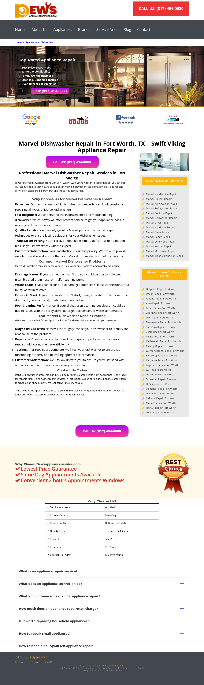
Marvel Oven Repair (157, 232)
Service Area (107, 29)
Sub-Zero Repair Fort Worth (162, 327)
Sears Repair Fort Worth (160, 331)
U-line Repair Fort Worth (160, 393)
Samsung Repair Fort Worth (162, 355)
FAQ (82, 665)
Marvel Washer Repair (159, 246)
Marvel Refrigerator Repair (161, 208)
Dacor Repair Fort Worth (160, 293)
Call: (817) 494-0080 (50, 90)
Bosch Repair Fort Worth (160, 308)
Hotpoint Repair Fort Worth (162, 289)
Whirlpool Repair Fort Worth (162, 312)
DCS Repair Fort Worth (159, 384)
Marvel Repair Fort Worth (161, 403)
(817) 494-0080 (169, 8)
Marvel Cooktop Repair (159, 213)
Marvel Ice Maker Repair (160, 227)
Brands (84, 29)
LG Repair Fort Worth (158, 374)
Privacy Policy (93, 665)
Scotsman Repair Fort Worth (162, 379)
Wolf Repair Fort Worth (159, 317)
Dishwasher (47, 42)
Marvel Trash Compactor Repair (164, 256)
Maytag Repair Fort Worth (161, 346)
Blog (127, 29)
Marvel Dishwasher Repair (161, 218)
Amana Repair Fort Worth (161, 298)
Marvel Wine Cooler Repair (161, 203)
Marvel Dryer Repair (158, 222)
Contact (143, 29)
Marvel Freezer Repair (159, 199)
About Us (39, 29)
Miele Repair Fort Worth (160, 412)
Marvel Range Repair (158, 237)
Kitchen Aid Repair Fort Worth (163, 341)
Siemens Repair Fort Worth (162, 388)
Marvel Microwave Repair (161, 251)
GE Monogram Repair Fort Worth (165, 350)
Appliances (62, 29)
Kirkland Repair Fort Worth (161, 398)
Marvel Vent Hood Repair (160, 241)
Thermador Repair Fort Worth (163, 322)
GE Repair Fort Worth (158, 369)
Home (20, 29)
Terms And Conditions (113, 665)
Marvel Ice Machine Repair (161, 194)
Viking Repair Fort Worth (160, 336)
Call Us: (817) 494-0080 (72, 161)
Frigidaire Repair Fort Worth (162, 365)
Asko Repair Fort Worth (159, 303)
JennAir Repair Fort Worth (161, 407)
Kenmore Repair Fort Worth (162, 360)
